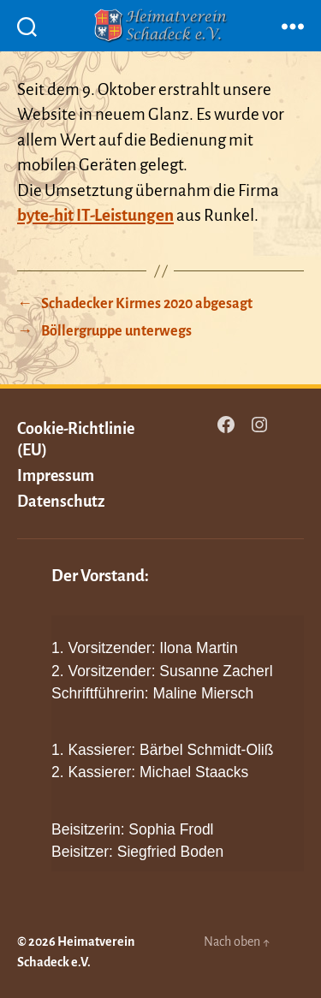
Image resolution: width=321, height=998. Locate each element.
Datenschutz (60, 501)
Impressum (55, 475)
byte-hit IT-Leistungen (95, 215)
